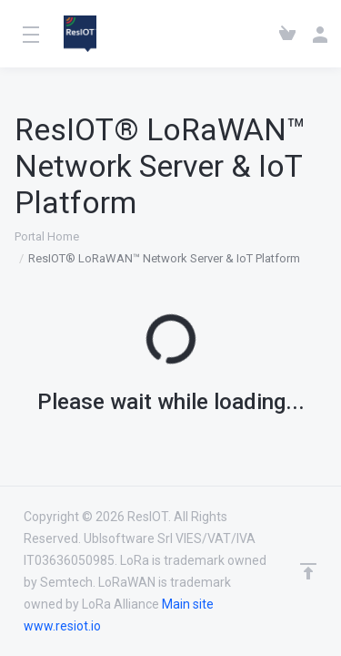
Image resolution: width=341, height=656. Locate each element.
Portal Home (47, 236)
